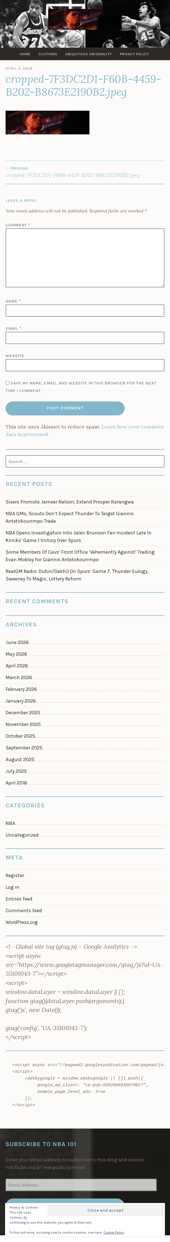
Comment (18, 225)
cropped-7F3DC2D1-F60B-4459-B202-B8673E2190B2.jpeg (85, 172)
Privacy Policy (134, 54)
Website (15, 356)
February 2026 (21, 689)
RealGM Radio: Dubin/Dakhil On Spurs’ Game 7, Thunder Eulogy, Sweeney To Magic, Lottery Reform (77, 575)
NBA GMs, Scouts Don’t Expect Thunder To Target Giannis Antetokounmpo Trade (70, 517)
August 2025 (20, 759)
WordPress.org (22, 922)
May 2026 (16, 654)
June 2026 (17, 642)
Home (25, 54)
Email (14, 328)
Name (13, 301)
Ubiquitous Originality (88, 54)
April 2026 (17, 666)
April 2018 (16, 783)
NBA (10, 823)
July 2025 (16, 771)
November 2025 (23, 724)
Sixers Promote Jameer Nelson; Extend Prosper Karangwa (70, 502)
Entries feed (19, 899)
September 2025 (24, 748)
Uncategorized (22, 835)
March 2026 (19, 677)
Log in (12, 887)
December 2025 (23, 713)
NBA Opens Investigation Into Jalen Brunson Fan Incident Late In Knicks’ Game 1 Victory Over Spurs (79, 536)
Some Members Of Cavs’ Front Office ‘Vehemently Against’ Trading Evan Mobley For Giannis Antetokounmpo (80, 556)
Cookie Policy (113, 1232)
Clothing (48, 54)
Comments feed (24, 910)
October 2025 (20, 736)
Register (15, 875)
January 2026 (21, 701)
